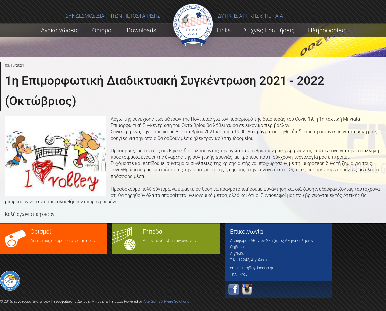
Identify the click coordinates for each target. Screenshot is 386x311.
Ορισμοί (102, 30)
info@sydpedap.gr (257, 268)
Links (224, 30)
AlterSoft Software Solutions (166, 301)
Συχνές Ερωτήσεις (269, 30)
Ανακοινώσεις (60, 30)
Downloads (141, 30)
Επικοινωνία (246, 231)
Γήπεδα (152, 231)
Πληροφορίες (326, 30)
